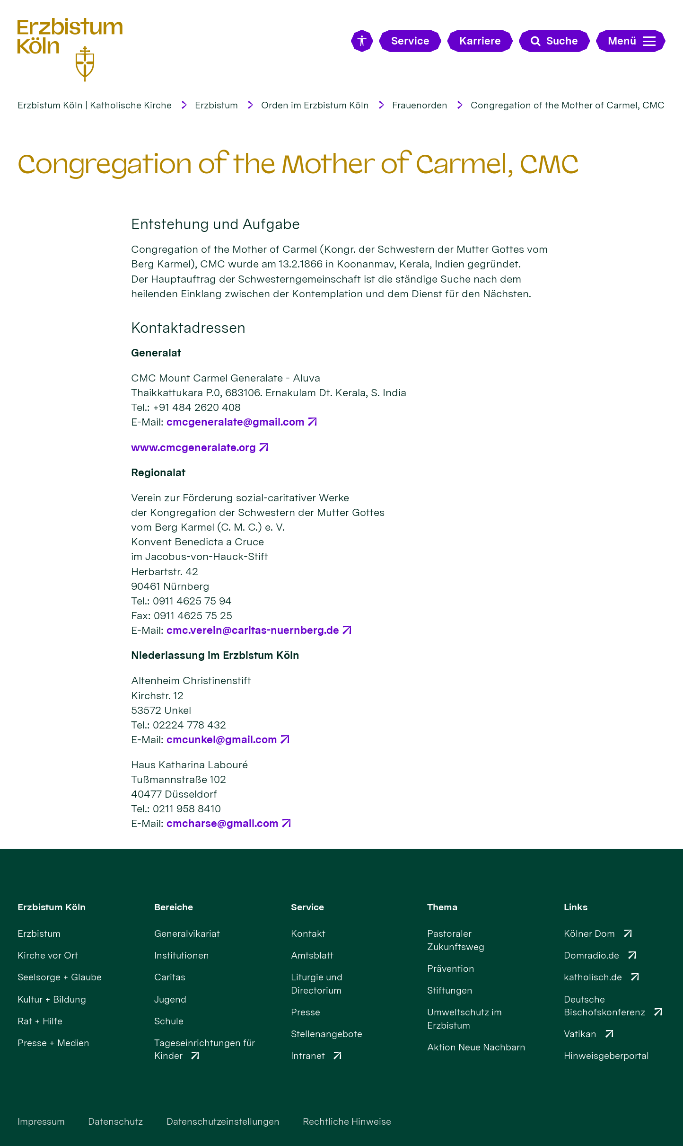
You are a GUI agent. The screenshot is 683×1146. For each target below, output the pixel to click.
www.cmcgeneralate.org (193, 447)
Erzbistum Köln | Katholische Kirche (95, 105)
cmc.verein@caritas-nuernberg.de (252, 630)
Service (307, 907)
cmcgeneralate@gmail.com (235, 422)
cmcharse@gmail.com (222, 823)
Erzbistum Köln (52, 907)
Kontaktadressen (188, 327)
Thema (442, 907)
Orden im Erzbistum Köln (315, 105)
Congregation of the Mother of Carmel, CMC (568, 105)
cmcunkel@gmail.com (221, 739)
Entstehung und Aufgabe (215, 223)
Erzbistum (216, 105)
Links (575, 907)
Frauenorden (419, 105)
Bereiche (173, 907)
